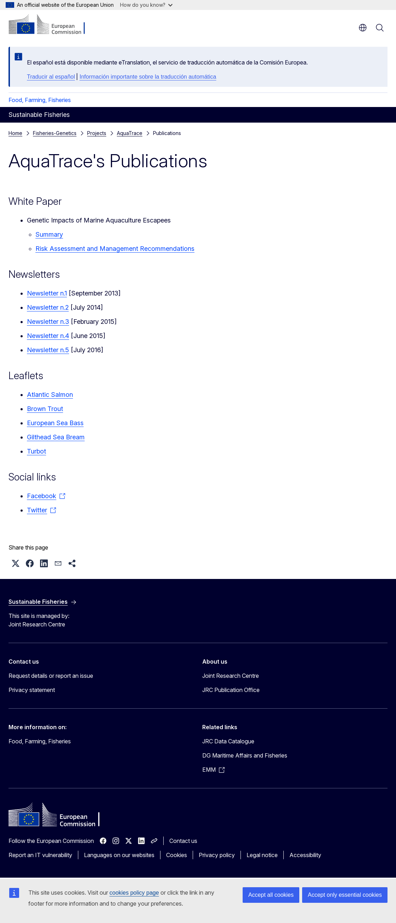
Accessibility (305, 855)
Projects (96, 133)
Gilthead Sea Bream (56, 437)
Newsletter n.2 (48, 307)
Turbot (36, 451)
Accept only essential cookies (345, 895)
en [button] (362, 27)
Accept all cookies (271, 895)
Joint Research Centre (230, 675)
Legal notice (262, 855)
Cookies (176, 855)
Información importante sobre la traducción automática (147, 77)
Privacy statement (32, 689)
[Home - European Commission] (52, 24)
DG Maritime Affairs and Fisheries (244, 755)
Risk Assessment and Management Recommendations (114, 248)
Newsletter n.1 (47, 293)
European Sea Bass (55, 423)
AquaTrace (129, 133)
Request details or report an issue (51, 675)
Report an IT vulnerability (40, 855)
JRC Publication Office (231, 689)
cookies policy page (134, 893)
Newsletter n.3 (48, 321)
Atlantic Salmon (50, 394)
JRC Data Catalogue (228, 741)
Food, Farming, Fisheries (40, 99)
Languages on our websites (119, 855)
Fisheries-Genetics (55, 133)
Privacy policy (217, 855)
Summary (49, 234)
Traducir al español (51, 77)
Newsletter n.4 (48, 335)
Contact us (183, 840)
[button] (15, 563)
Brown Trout (45, 408)
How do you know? (146, 5)
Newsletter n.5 (48, 350)
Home (15, 133)
